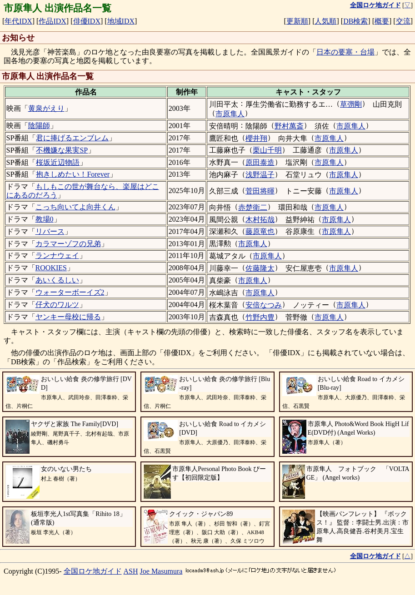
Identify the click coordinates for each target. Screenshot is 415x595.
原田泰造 (260, 162)
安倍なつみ (263, 305)
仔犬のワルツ (57, 304)
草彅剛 (351, 104)
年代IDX (18, 21)
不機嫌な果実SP (62, 150)
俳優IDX (86, 21)
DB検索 (355, 21)
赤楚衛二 (252, 207)
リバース (50, 231)
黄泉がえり (46, 108)
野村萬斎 (289, 126)
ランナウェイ (57, 255)
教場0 (44, 219)
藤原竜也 (260, 231)
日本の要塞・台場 (345, 52)
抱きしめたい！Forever (73, 174)
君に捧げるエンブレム (72, 138)
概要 (382, 21)
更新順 (297, 21)
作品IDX (52, 21)
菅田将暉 (260, 191)
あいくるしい (57, 280)
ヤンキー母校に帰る (68, 317)
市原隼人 (230, 114)
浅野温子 (260, 174)
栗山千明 (267, 150)
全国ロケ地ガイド (93, 571)
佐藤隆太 (260, 268)
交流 (403, 21)
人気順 (325, 21)
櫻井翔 (256, 138)
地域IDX (121, 21)
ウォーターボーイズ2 (70, 292)
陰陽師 (39, 125)
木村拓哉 (260, 219)
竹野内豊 (260, 317)
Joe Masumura (161, 571)
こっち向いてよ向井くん (75, 207)
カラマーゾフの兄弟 (68, 244)
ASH (131, 571)
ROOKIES (51, 268)
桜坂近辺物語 (58, 162)
